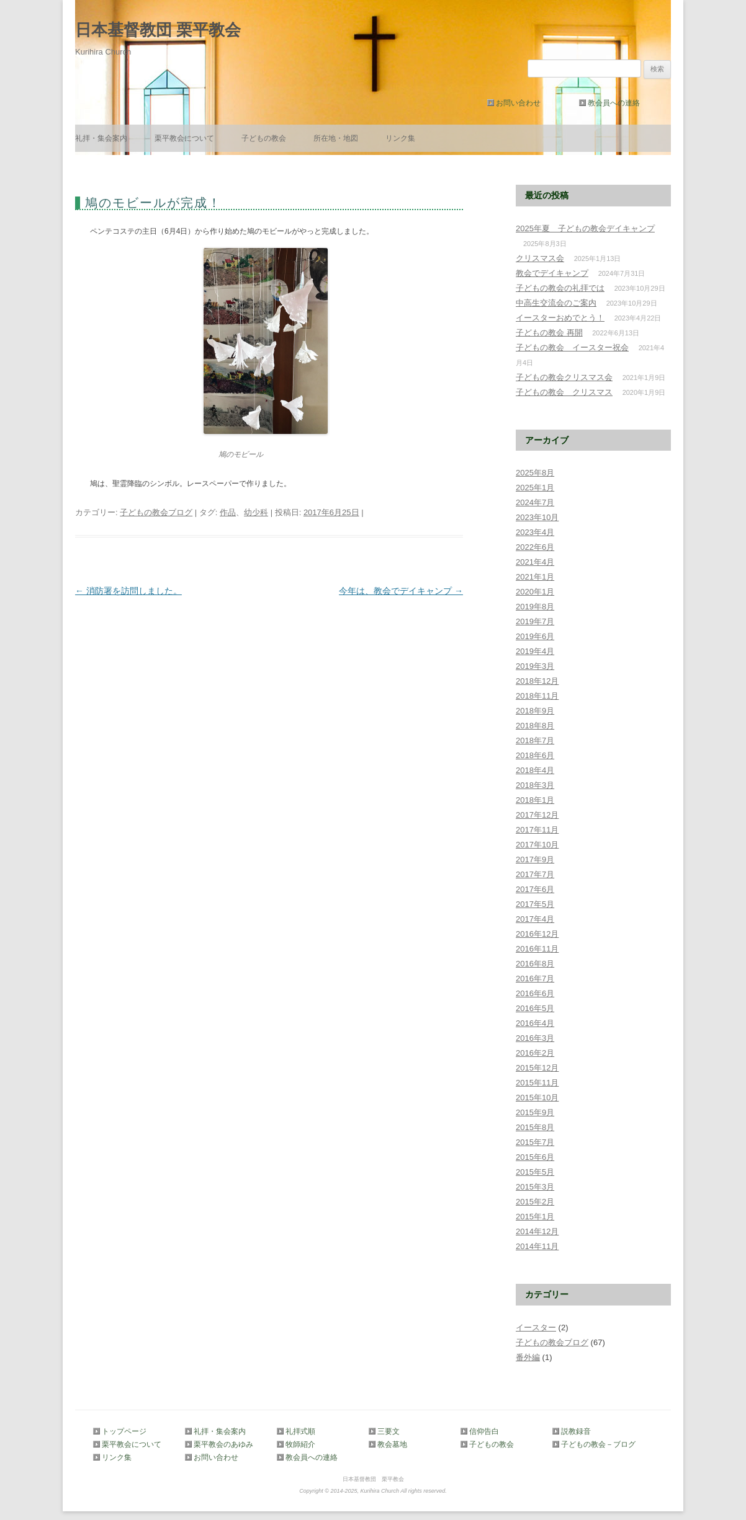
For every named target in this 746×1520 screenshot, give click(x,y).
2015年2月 (535, 1201)
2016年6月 (535, 993)
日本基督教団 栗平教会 (158, 29)
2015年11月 (537, 1082)
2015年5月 (535, 1172)
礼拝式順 (300, 1431)
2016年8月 (535, 963)
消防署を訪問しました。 (128, 591)
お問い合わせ (518, 103)
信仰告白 (484, 1431)
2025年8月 (535, 472)
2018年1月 (535, 800)
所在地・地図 (335, 138)
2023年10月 (537, 517)
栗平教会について (184, 138)
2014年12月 (537, 1231)
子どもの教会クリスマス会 (564, 377)
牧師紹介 (300, 1444)
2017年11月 (537, 829)
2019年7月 (535, 621)
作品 (228, 512)
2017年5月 (535, 904)
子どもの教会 (263, 138)
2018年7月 (535, 740)
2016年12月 (537, 934)
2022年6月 (535, 547)
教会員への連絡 (614, 103)
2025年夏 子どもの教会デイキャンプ (585, 228)
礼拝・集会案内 (101, 138)
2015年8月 (535, 1127)
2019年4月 (535, 651)
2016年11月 (537, 948)
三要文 (388, 1431)
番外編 (528, 1357)
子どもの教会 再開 (549, 332)
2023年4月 (535, 532)
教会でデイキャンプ (552, 273)
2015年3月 (535, 1186)
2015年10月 (537, 1097)
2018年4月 (535, 770)
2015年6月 (535, 1157)
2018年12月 (537, 681)
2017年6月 (535, 889)
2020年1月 (535, 591)
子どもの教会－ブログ (596, 1444)
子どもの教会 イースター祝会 (572, 347)
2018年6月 (535, 755)
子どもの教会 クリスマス (564, 392)
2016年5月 (535, 1008)
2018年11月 (537, 695)
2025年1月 (535, 487)
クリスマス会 (540, 258)
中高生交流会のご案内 (556, 302)
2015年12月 (537, 1067)
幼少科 (256, 512)
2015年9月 (535, 1112)
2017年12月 (537, 815)
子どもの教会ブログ (156, 512)
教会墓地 (392, 1444)
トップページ (124, 1431)
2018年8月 (535, 725)
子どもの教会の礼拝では (560, 288)
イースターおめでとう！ (560, 317)
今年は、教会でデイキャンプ (401, 591)
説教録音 (576, 1431)
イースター (536, 1327)
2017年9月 (535, 859)
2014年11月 (537, 1246)
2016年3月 (535, 1038)
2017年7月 (535, 874)
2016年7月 (535, 978)
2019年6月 (535, 636)
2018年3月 (535, 785)
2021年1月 (535, 576)
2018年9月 (535, 710)
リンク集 (400, 138)
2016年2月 (535, 1053)
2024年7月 (535, 502)
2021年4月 (535, 562)
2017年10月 (537, 844)
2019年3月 (535, 666)
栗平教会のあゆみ (223, 1444)
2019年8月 (535, 606)
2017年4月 (535, 919)
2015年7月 (535, 1142)
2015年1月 (535, 1216)
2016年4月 (535, 1023)
